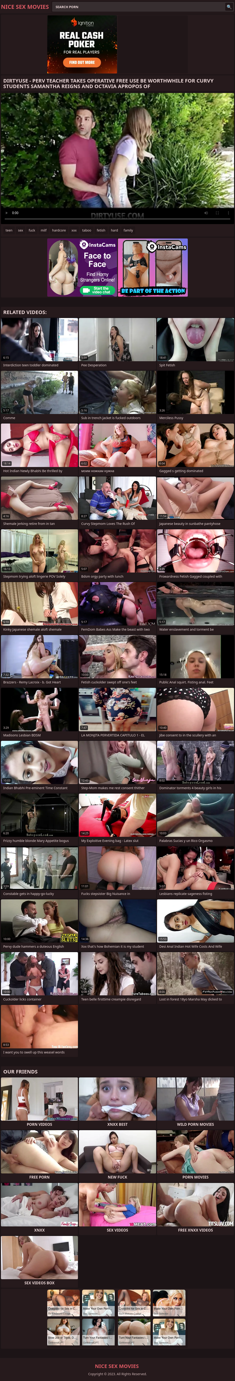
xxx (74, 230)
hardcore (59, 230)
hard (114, 230)
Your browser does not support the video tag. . (117, 158)
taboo (86, 230)
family (128, 230)
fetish (101, 230)
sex (20, 230)
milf (44, 230)
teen (9, 230)
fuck (32, 230)
